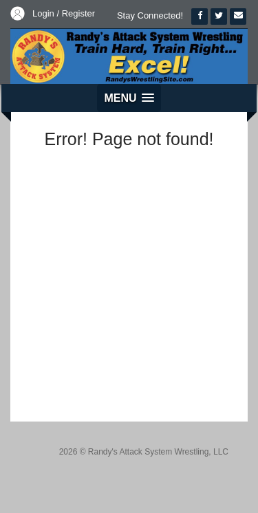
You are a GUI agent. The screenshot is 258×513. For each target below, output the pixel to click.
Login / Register (63, 13)
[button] (128, 98)
